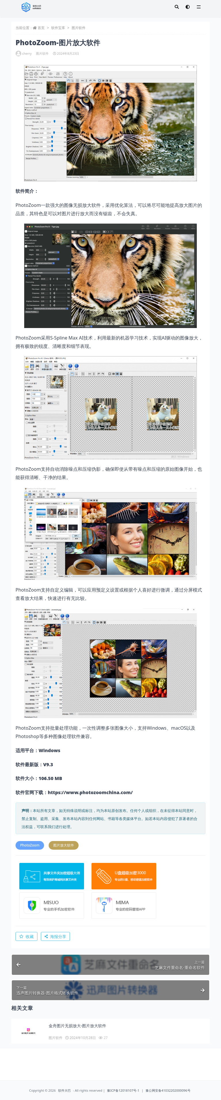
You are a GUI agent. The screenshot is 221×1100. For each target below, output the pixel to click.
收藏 (26, 936)
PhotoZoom (29, 845)
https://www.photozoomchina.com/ (90, 792)
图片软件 (78, 27)
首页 (41, 27)
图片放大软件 (63, 845)
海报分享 (55, 936)
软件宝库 (58, 27)
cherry (24, 53)
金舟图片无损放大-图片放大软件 (77, 1025)
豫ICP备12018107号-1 (123, 1090)
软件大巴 (64, 1090)
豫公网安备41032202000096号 (168, 1090)
